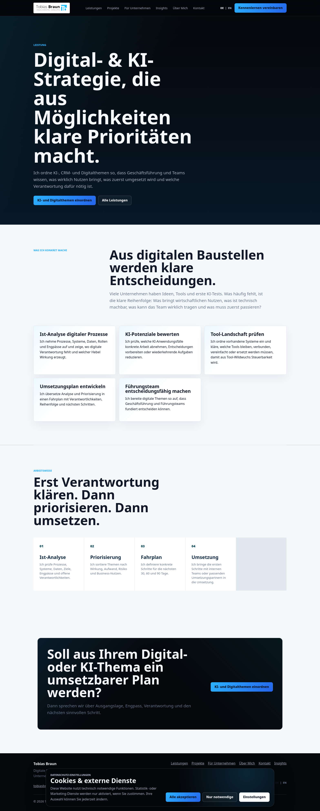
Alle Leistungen (115, 200)
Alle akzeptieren (183, 797)
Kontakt (199, 8)
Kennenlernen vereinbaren (260, 8)
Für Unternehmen (137, 8)
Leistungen (94, 8)
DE (222, 8)
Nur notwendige (219, 797)
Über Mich (180, 8)
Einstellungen (254, 797)
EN (230, 8)
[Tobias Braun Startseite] (51, 8)
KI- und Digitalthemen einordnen (64, 200)
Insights (162, 8)
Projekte (113, 8)
